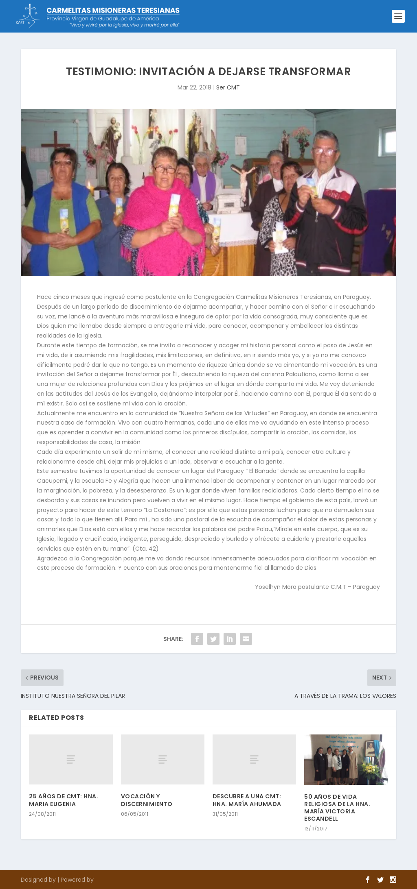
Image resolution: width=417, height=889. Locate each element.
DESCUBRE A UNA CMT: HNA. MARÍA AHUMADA (247, 800)
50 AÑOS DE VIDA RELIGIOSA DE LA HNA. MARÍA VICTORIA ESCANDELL (337, 808)
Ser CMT (228, 87)
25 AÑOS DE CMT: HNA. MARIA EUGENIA (63, 800)
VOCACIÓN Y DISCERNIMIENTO (147, 800)
